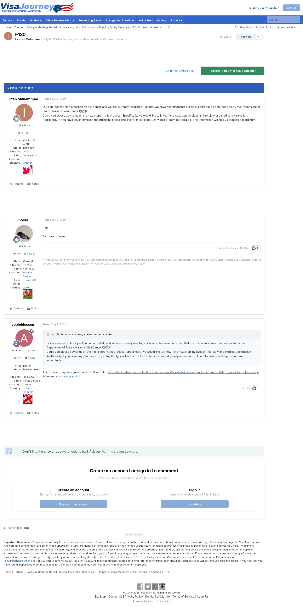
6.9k (18, 358)
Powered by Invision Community (151, 601)
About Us (203, 596)
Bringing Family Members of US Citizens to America (95, 39)
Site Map (100, 596)
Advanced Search (288, 27)
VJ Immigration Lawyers (119, 451)
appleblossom (226, 248)
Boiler (23, 220)
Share (225, 36)
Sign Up (291, 7)
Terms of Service (183, 596)
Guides (35, 20)
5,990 (30, 358)
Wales (26, 287)
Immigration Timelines (120, 20)
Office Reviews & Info (59, 20)
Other (26, 151)
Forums (7, 20)
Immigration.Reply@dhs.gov (20, 560)
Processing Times (90, 20)
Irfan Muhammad (30, 39)
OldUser (244, 248)
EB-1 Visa (28, 376)
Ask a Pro (146, 20)
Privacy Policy (134, 596)
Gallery (161, 20)
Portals (21, 20)
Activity (176, 20)
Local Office (30, 155)
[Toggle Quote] (48, 334)
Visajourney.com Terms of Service (84, 542)
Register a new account (73, 504)
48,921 (29, 253)
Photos (35, 183)
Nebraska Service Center (28, 272)
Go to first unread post (180, 70)
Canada (27, 162)
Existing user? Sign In (264, 7)
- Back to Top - (134, 534)
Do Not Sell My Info (157, 596)
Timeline (18, 183)
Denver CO (29, 280)
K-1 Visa (27, 264)
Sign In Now (195, 504)
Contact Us (115, 596)
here (94, 564)
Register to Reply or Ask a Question (232, 70)
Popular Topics (264, 27)
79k (17, 253)
